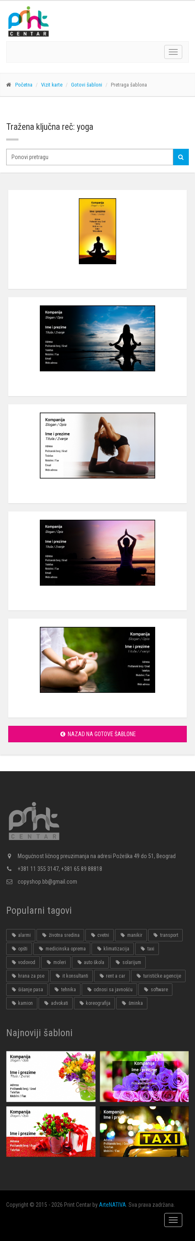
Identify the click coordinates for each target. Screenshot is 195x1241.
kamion (22, 1003)
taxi (147, 949)
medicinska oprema (61, 949)
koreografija (94, 1003)
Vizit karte (51, 85)
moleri (56, 962)
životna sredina (60, 935)
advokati (55, 1003)
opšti (19, 949)
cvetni (99, 935)
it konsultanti (71, 976)
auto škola (90, 962)
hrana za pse (27, 976)
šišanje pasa (27, 989)
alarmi (21, 935)
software (155, 989)
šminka (131, 1003)
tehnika (64, 989)
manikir (130, 935)
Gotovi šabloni (86, 85)
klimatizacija (112, 949)
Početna (23, 85)
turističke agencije (158, 976)
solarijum (128, 962)
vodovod (23, 962)
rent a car (112, 976)
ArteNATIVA (112, 1204)
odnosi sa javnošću (109, 989)
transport (165, 935)
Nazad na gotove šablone (97, 734)
